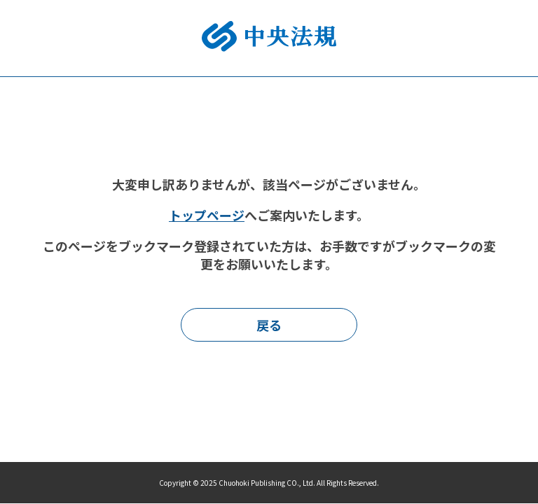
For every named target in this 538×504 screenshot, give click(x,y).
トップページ (206, 215)
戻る (269, 325)
